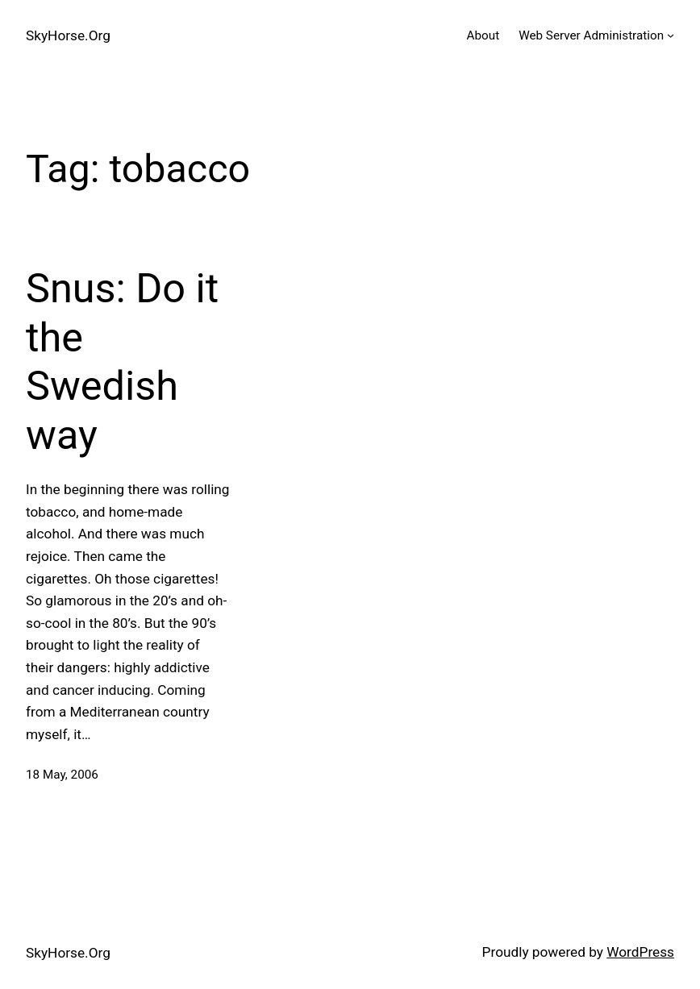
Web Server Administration (591, 35)
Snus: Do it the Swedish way (122, 361)
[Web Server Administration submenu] (670, 35)
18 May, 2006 (62, 774)
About (483, 35)
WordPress (640, 952)
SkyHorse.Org (68, 35)
